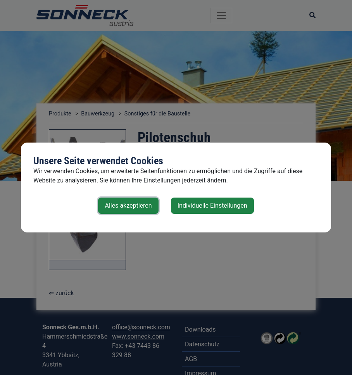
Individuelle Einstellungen (212, 205)
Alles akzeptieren (128, 205)
